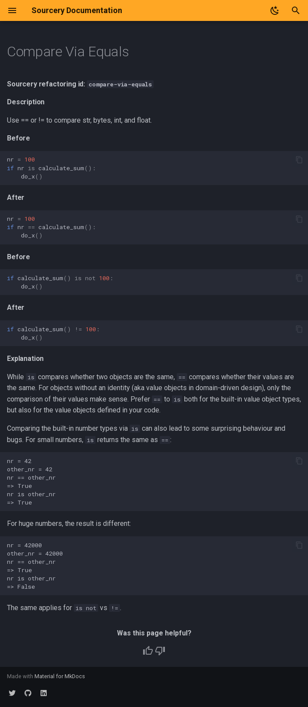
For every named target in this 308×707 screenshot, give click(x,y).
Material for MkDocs (59, 676)
